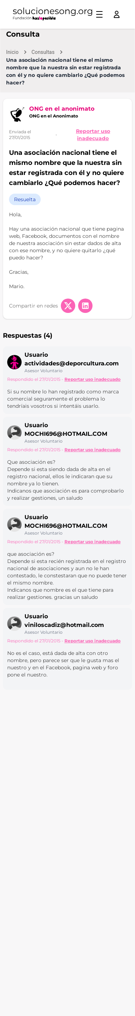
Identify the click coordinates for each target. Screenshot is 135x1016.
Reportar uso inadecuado (93, 135)
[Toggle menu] (99, 14)
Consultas (43, 52)
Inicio (12, 52)
